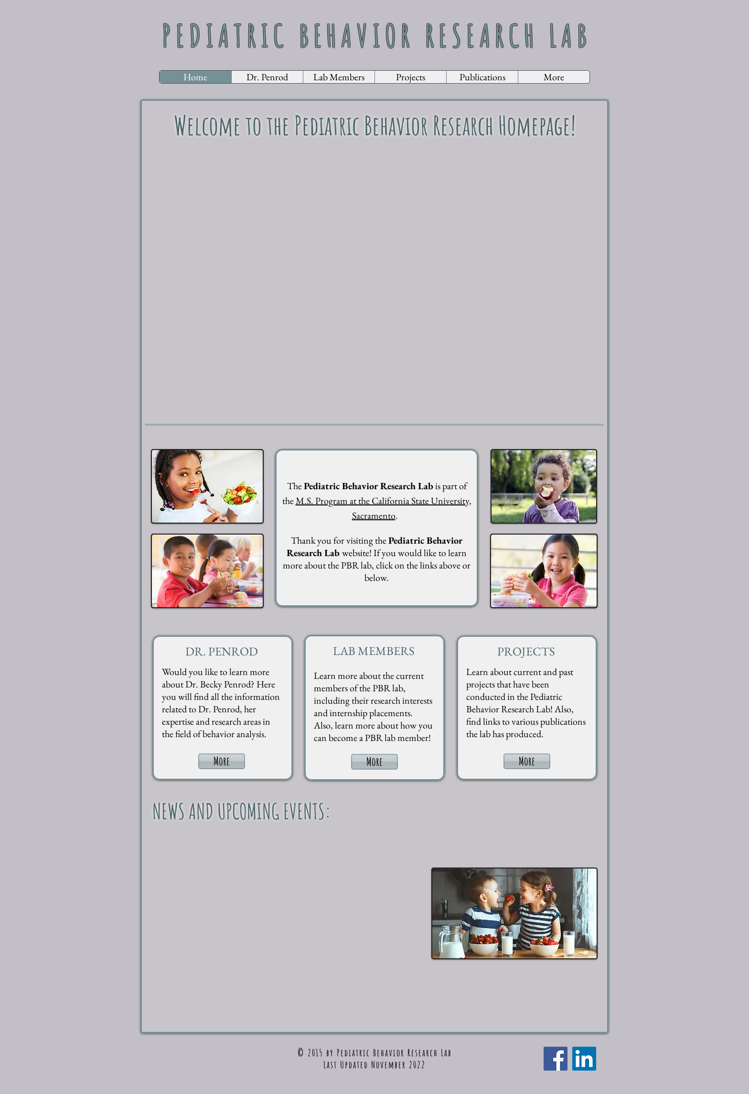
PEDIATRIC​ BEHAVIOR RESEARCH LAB (376, 35)
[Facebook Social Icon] (555, 1059)
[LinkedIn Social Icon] (584, 1059)
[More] (221, 761)
